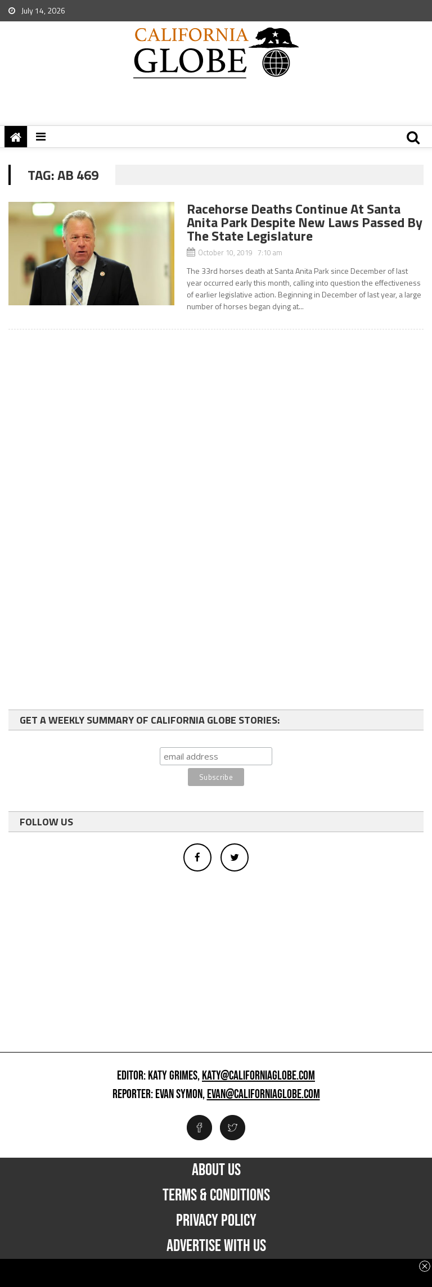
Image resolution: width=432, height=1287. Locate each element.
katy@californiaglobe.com (258, 1076)
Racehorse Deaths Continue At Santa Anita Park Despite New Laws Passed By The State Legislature (304, 222)
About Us (216, 1170)
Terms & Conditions (216, 1195)
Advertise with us (216, 1246)
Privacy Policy (216, 1221)
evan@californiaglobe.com (263, 1094)
